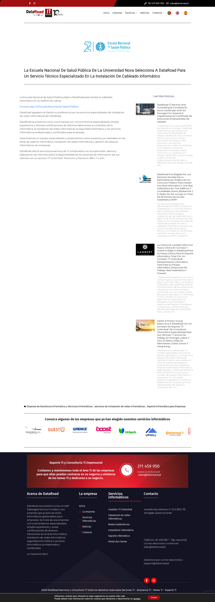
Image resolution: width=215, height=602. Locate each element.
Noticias (144, 12)
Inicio (106, 12)
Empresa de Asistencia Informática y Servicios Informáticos (60, 412)
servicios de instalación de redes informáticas (119, 412)
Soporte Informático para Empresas (166, 412)
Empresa (117, 12)
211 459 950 (148, 472)
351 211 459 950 (154, 3)
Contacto (157, 12)
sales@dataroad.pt (177, 3)
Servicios (130, 12)
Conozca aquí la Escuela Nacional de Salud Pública (49, 104)
